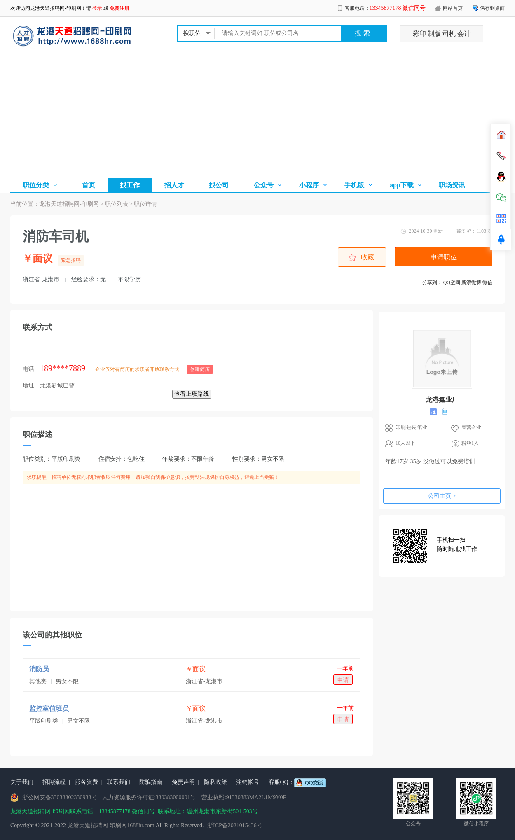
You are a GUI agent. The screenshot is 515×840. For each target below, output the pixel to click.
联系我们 (118, 782)
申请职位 (444, 257)
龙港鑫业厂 (442, 399)
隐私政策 (215, 782)
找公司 (219, 185)
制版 (434, 33)
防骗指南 (150, 782)
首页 (88, 185)
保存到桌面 (492, 8)
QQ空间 (451, 282)
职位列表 (116, 204)
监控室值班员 (49, 708)
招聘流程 (54, 782)
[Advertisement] (257, 116)
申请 (343, 680)
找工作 (130, 185)
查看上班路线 (192, 394)
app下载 (402, 185)
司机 (449, 33)
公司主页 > (442, 496)
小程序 (309, 185)
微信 (487, 282)
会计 (464, 33)
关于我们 (21, 782)
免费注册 (119, 8)
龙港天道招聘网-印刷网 (55, 8)
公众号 (264, 185)
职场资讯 (452, 185)
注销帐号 (247, 782)
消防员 (39, 668)
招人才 (174, 185)
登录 (97, 8)
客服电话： (385, 8)
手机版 (354, 185)
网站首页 (453, 8)
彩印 (419, 33)
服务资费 (86, 782)
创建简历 (200, 369)
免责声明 (183, 782)
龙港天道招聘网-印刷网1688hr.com (111, 825)
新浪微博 (471, 282)
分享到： (432, 282)
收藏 (367, 257)
